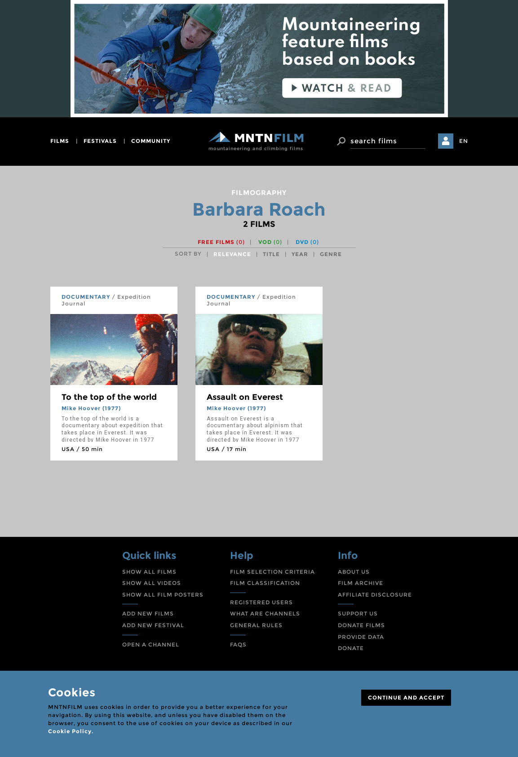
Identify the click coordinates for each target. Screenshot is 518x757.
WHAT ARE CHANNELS (265, 613)
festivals (100, 140)
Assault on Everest (245, 397)
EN (463, 140)
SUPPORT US (358, 613)
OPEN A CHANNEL (150, 644)
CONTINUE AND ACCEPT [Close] (406, 697)
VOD (270, 242)
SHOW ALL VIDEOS (151, 583)
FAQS (238, 644)
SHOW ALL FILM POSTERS (163, 594)
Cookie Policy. (70, 731)
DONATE (351, 648)
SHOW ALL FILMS (149, 571)
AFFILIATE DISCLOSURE (375, 594)
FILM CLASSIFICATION (265, 583)
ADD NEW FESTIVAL (153, 625)
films (59, 140)
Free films (221, 242)
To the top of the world (109, 397)
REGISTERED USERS (261, 602)
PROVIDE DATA (361, 636)
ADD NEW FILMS (148, 613)
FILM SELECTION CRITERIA (272, 571)
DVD (307, 242)
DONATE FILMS (361, 625)
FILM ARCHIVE (360, 583)
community (150, 140)
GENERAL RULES (256, 625)
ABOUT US (354, 571)
